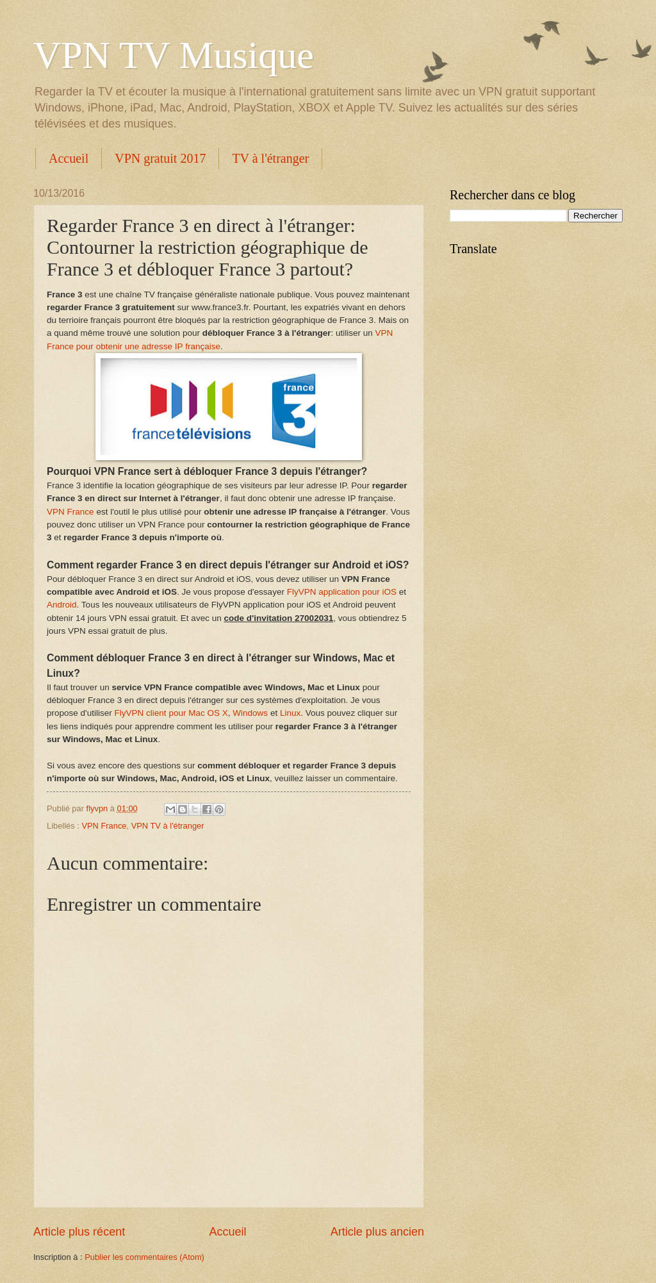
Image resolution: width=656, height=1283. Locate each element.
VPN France (70, 512)
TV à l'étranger (270, 158)
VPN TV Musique (173, 55)
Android (62, 604)
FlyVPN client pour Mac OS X (171, 713)
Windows (250, 713)
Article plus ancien (377, 1231)
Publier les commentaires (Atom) (144, 1257)
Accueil (68, 158)
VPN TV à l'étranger (167, 826)
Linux (290, 713)
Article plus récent (79, 1231)
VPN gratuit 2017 (160, 158)
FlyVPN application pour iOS (342, 592)
